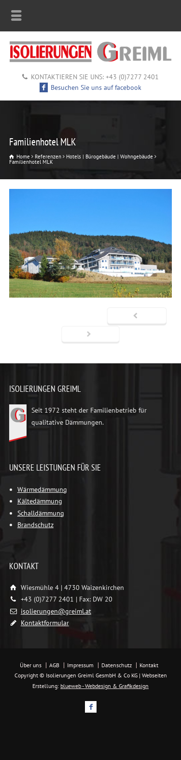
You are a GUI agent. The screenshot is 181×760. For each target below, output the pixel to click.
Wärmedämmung (42, 489)
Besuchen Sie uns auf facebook (91, 87)
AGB (54, 665)
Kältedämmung (39, 501)
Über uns (31, 665)
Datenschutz (116, 665)
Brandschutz (35, 524)
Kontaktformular (45, 622)
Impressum (80, 665)
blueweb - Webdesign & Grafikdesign (104, 685)
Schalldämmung (40, 513)
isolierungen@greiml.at (56, 611)
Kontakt (148, 665)
